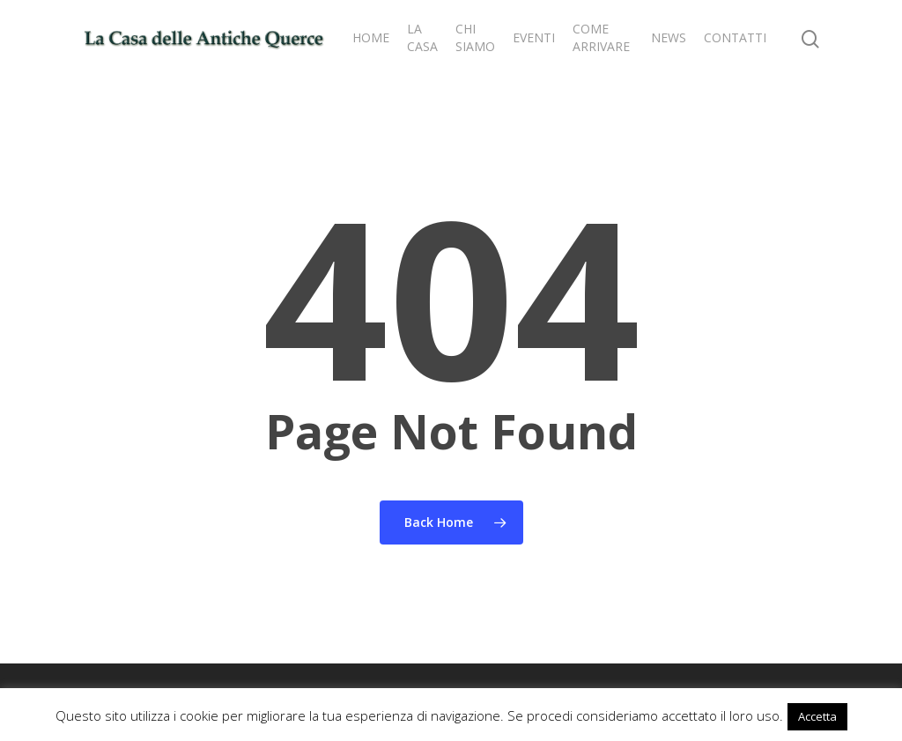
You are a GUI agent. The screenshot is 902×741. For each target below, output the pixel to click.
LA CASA (422, 37)
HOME (370, 37)
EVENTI (534, 37)
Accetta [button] (817, 716)
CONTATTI (735, 37)
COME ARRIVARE (601, 37)
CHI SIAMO (475, 37)
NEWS (668, 37)
